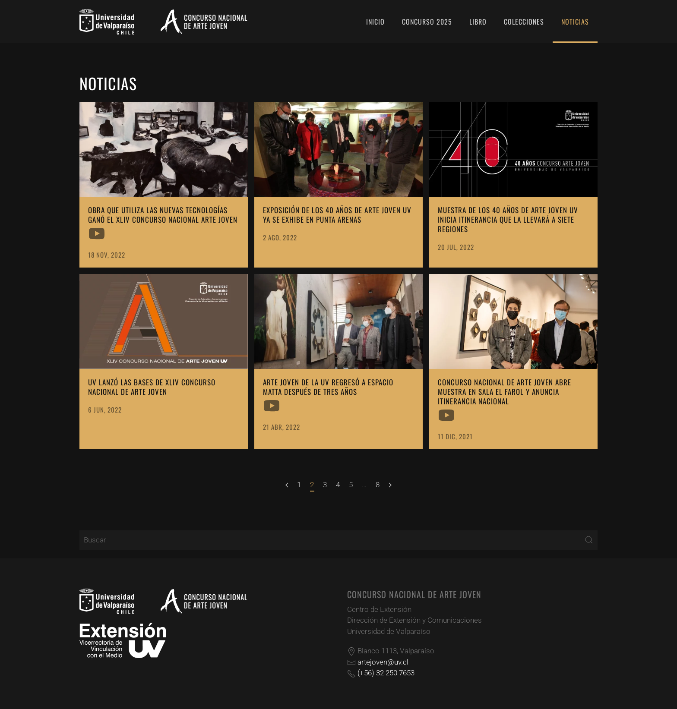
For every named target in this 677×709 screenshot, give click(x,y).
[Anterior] (286, 485)
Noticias (575, 21)
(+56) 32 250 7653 (385, 672)
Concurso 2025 (427, 21)
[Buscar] (338, 540)
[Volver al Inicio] (163, 21)
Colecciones (524, 21)
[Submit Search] (589, 540)
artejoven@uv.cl (382, 662)
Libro (478, 21)
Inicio (375, 21)
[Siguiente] (390, 485)
